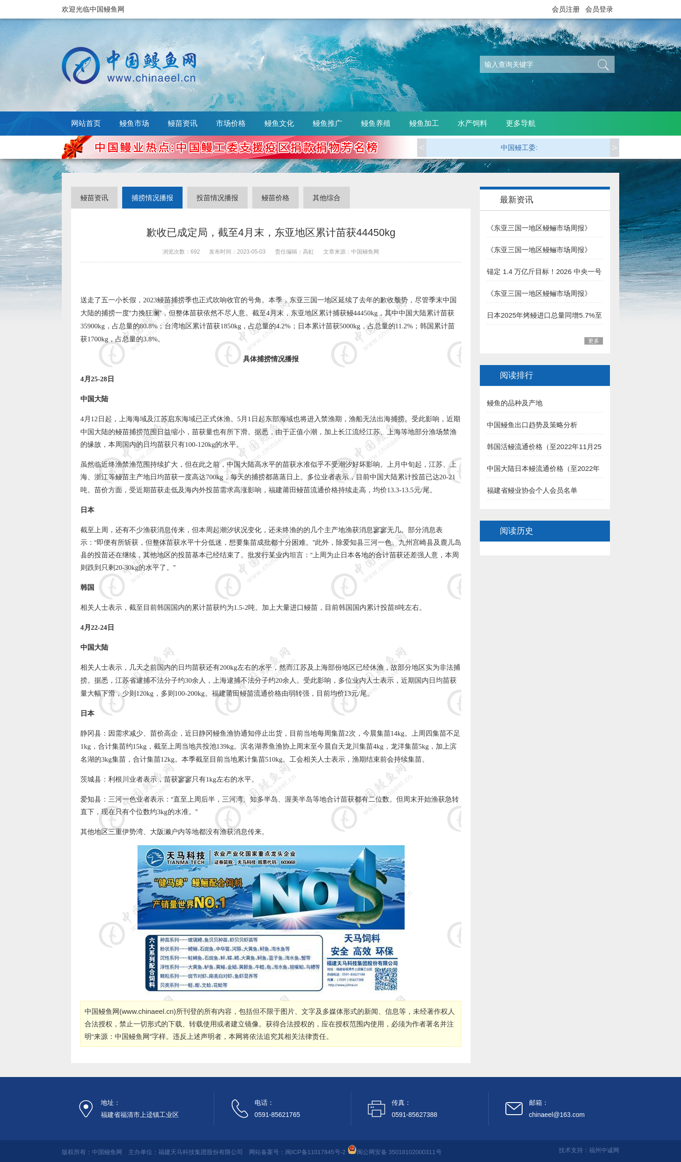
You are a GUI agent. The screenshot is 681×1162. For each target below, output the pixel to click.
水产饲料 (472, 123)
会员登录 (599, 9)
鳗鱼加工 (424, 123)
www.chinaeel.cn (148, 1011)
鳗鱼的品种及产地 (515, 403)
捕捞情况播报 (152, 198)
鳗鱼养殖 (376, 123)
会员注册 (566, 9)
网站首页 (86, 123)
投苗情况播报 (217, 198)
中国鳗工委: (519, 147)
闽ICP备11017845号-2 (315, 1152)
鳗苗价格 (275, 198)
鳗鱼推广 (327, 123)
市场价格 (231, 123)
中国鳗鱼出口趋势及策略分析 (532, 425)
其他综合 (326, 198)
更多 (593, 341)
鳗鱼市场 (134, 123)
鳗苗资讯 (182, 123)
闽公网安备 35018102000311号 (399, 1152)
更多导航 (521, 123)
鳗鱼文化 (279, 123)
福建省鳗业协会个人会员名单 (532, 490)
